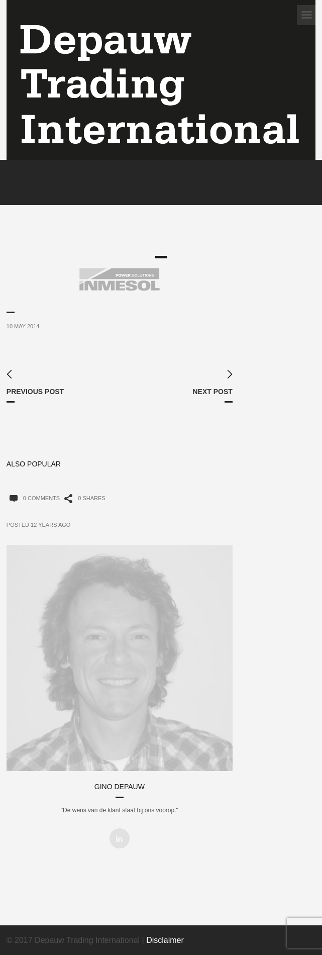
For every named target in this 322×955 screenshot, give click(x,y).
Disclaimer (165, 940)
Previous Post (35, 392)
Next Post (212, 392)
